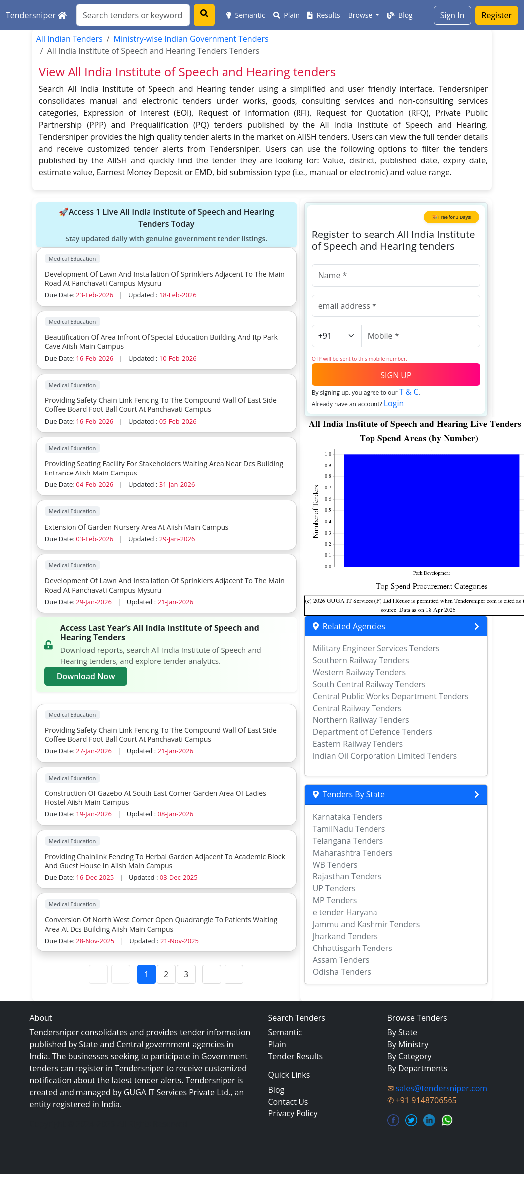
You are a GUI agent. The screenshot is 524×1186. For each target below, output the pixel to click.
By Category (409, 1056)
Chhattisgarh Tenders (352, 948)
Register (497, 15)
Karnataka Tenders (348, 816)
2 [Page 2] (166, 974)
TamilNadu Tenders (349, 828)
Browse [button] (361, 15)
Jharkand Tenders (345, 936)
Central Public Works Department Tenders (391, 696)
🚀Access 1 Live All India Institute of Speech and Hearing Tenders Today (166, 225)
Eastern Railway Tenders (358, 743)
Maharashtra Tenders (353, 852)
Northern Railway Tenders (361, 719)
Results (323, 15)
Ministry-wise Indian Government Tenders (191, 38)
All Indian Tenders (69, 38)
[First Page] (98, 974)
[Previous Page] (120, 974)
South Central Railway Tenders (369, 684)
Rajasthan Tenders (347, 876)
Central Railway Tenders (357, 708)
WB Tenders (335, 864)
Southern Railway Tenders (361, 660)
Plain (286, 15)
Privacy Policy (293, 1113)
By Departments (417, 1068)
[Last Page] (234, 974)
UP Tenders (334, 888)
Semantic (245, 15)
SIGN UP (395, 375)
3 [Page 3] (186, 974)
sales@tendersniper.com (441, 1088)
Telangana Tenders (348, 840)
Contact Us (288, 1101)
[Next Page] (211, 974)
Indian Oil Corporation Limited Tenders (385, 755)
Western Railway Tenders (359, 672)
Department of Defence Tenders (372, 731)
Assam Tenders (341, 959)
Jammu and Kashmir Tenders (366, 924)
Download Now (86, 676)
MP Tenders (335, 900)
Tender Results (295, 1056)
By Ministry (408, 1044)
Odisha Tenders (342, 971)
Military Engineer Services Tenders (376, 648)
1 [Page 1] (146, 974)
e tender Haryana (345, 912)
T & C (409, 391)
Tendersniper (36, 15)
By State (402, 1032)
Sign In (452, 15)
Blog (399, 15)
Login (394, 403)
